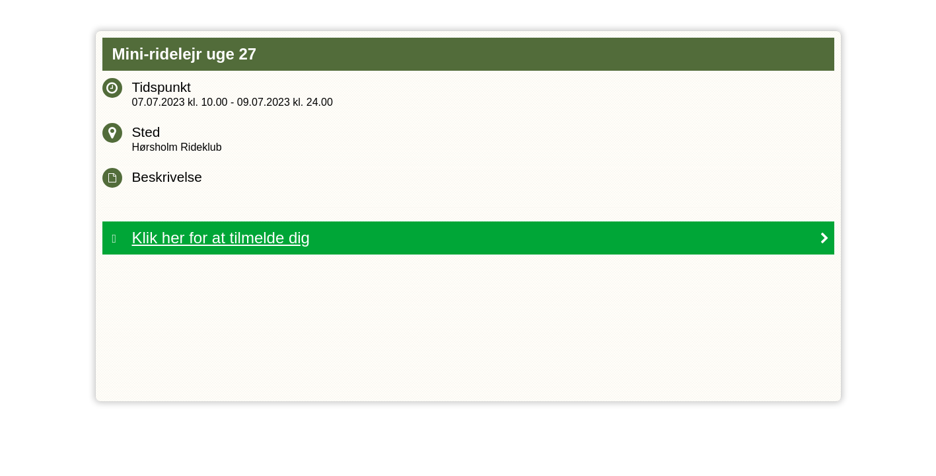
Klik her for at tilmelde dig (221, 238)
